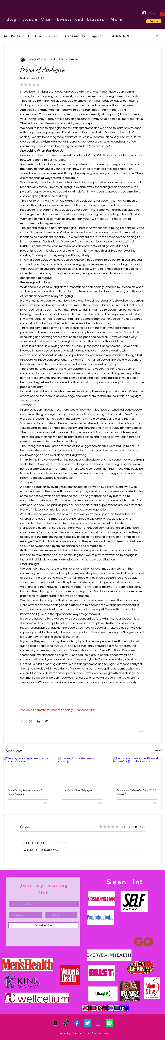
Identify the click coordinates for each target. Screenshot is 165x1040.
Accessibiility (74, 36)
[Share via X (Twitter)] (30, 721)
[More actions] (143, 59)
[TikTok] (66, 1023)
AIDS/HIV (120, 36)
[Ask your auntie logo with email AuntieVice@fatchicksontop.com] (137, 770)
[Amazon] (55, 1023)
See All (158, 750)
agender (98, 36)
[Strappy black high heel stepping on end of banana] (28, 770)
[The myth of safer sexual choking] (82, 770)
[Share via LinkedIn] (38, 721)
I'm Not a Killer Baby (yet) (77, 790)
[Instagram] (98, 1023)
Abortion (34, 36)
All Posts (11, 36)
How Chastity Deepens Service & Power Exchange (25, 792)
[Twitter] (87, 1023)
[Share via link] (46, 721)
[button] (162, 13)
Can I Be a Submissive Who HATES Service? (137, 792)
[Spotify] (109, 1023)
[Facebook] (77, 1023)
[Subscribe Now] (43, 925)
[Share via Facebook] (21, 721)
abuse (52, 36)
